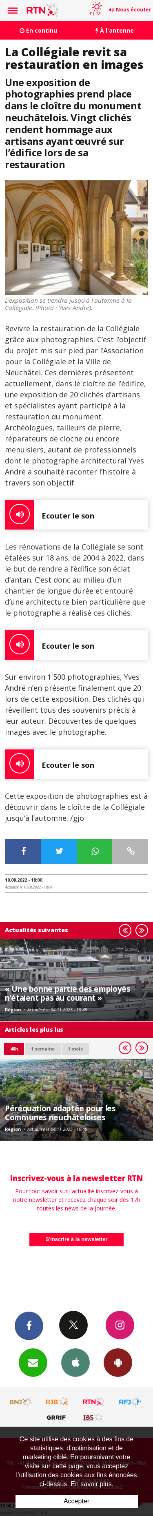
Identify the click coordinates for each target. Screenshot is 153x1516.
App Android (118, 1362)
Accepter (76, 1501)
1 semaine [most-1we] (43, 1049)
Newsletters (33, 1362)
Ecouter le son (49, 515)
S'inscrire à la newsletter (77, 1239)
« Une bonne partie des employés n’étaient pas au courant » (67, 993)
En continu (38, 30)
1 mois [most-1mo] (75, 1049)
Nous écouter (133, 9)
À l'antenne (114, 30)
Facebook (29, 1325)
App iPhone (75, 1362)
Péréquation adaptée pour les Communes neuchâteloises (60, 1112)
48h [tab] (14, 1049)
